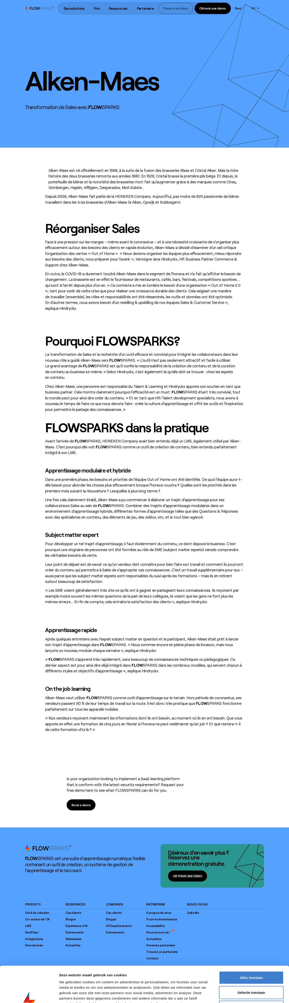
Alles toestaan (251, 944)
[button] (74, 8)
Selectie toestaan (251, 959)
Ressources (118, 8)
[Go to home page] (48, 848)
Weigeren (251, 973)
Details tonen (244, 994)
